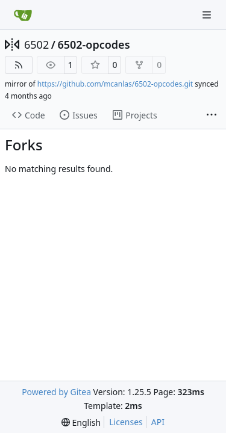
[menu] (81, 422)
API (158, 422)
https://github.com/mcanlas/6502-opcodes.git (115, 84)
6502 (36, 44)
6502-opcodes (93, 44)
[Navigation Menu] (208, 15)
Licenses (126, 422)
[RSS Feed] (19, 65)
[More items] (211, 115)
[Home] (23, 15)
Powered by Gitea (56, 392)
